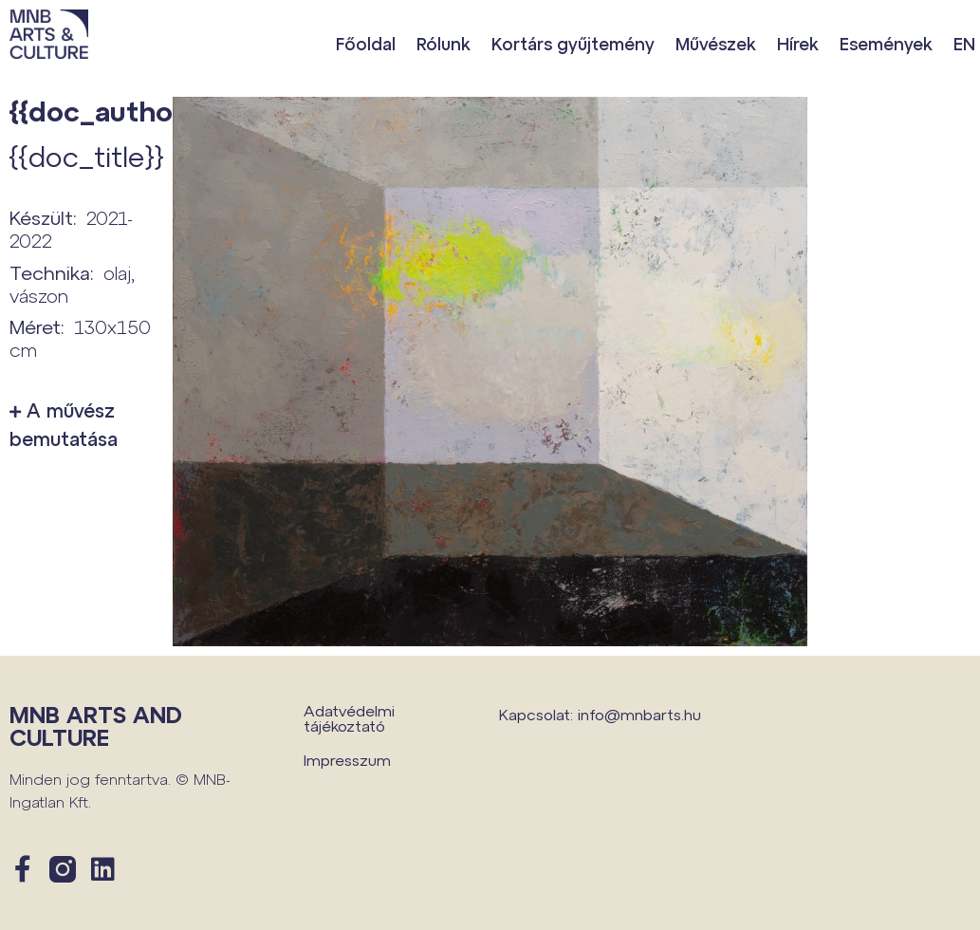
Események (886, 43)
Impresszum (347, 760)
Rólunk (443, 43)
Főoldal (366, 43)
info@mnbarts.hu (639, 714)
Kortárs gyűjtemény (573, 43)
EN (964, 43)
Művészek (715, 43)
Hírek (798, 43)
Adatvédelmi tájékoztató (349, 718)
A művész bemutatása (63, 424)
